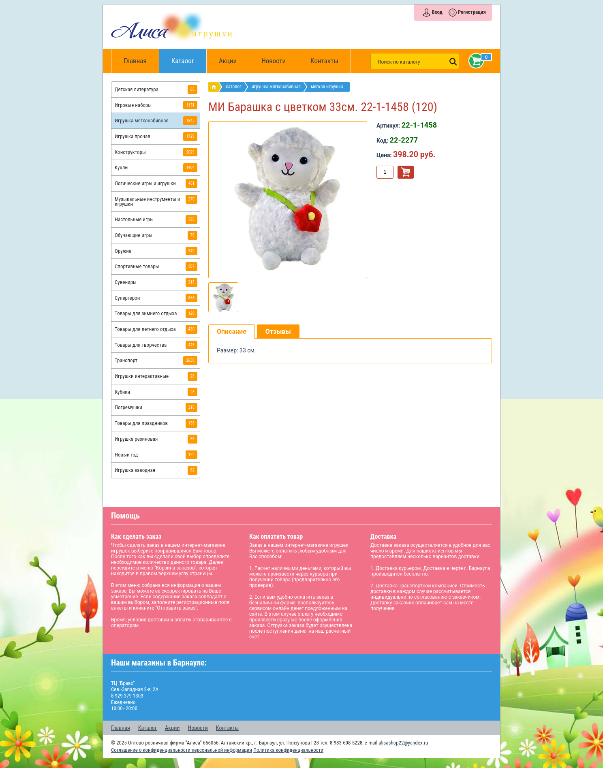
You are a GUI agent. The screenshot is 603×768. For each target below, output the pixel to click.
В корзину (406, 172)
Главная (138, 61)
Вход (437, 12)
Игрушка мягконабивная (276, 87)
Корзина (474, 60)
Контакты (324, 61)
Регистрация (472, 12)
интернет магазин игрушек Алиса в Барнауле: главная (215, 87)
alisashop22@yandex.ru (403, 743)
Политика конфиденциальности (288, 750)
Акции (228, 61)
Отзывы (278, 331)
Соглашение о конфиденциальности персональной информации (181, 750)
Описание (231, 331)
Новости (273, 61)
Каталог (189, 57)
